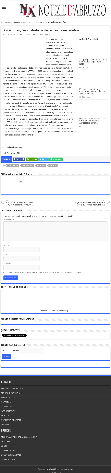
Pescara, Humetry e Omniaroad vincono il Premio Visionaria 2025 (93, 91)
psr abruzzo (27, 166)
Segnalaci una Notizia (12, 389)
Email (6, 254)
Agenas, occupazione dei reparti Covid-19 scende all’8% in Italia (90, 202)
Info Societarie (8, 411)
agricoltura (13, 166)
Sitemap (5, 415)
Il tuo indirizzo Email (10, 350)
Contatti (5, 424)
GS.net (51, 469)
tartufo (53, 166)
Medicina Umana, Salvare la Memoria (19, 437)
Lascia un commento (44, 34)
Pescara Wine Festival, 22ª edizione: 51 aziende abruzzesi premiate (92, 120)
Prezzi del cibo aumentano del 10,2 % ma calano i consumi (21, 202)
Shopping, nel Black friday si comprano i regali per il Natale (93, 61)
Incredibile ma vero (10, 459)
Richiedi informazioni (11, 393)
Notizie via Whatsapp (11, 420)
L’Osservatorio (8, 450)
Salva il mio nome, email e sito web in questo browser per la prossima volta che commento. (44, 272)
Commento (8, 220)
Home (4, 22)
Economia (13, 22)
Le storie (5, 441)
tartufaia (41, 166)
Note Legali (6, 402)
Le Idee (4, 446)
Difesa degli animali (11, 455)
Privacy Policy (8, 397)
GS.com (69, 469)
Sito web (7, 263)
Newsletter (7, 406)
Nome (6, 245)
